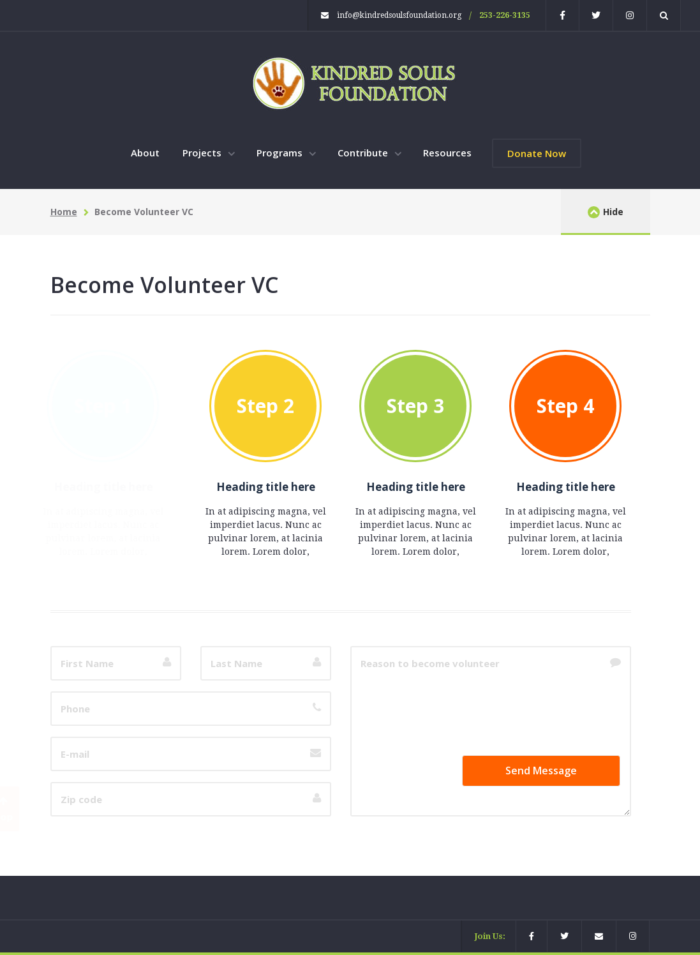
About (145, 152)
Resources (447, 152)
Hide (605, 212)
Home (63, 212)
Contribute (364, 152)
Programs (281, 152)
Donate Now (536, 153)
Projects (203, 152)
